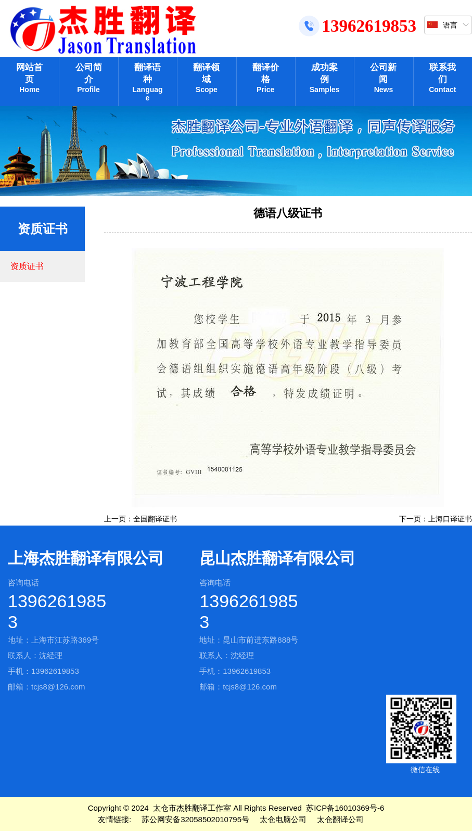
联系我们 (442, 78)
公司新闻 (383, 78)
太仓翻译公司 (340, 819)
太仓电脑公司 (283, 819)
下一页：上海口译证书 (435, 519)
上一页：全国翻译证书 (140, 519)
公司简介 (88, 78)
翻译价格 (265, 78)
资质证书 (27, 266)
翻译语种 (147, 82)
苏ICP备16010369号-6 (345, 807)
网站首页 (29, 78)
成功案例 (324, 78)
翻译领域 (206, 78)
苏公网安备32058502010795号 (195, 819)
